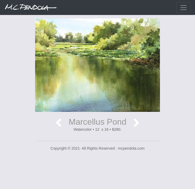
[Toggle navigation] (183, 7)
